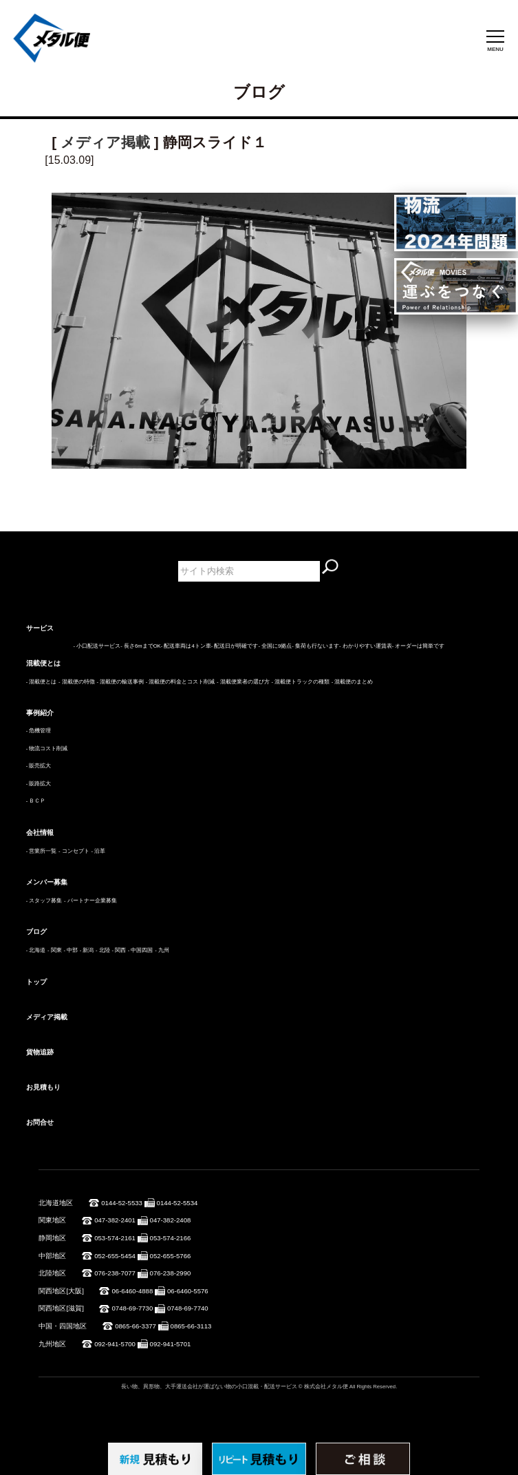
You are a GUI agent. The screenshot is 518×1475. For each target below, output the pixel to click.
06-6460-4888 (132, 1291)
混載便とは (43, 663)
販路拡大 (40, 784)
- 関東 (54, 950)
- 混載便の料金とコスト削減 (180, 682)
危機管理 (40, 731)
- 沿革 (98, 851)
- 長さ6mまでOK (140, 646)
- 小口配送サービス (97, 646)
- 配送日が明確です (235, 646)
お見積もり (43, 1087)
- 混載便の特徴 (76, 682)
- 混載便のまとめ (353, 682)
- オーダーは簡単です (418, 646)
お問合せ (40, 1122)
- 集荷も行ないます (315, 646)
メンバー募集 (46, 882)
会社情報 (40, 832)
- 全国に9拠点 (275, 646)
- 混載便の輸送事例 (120, 682)
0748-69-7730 (132, 1308)
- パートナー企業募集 (90, 901)
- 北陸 (103, 950)
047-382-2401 (115, 1220)
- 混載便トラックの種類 (300, 682)
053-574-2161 (115, 1238)
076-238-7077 (115, 1273)
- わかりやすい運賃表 (365, 646)
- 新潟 (87, 950)
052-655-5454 (115, 1256)
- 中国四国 (140, 950)
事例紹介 (40, 713)
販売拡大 (40, 766)
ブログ (36, 931)
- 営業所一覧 (41, 851)
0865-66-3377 (135, 1326)
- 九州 (162, 950)
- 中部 (70, 950)
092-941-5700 (115, 1344)
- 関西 (118, 950)
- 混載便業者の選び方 (243, 682)
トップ (36, 982)
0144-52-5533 (121, 1203)
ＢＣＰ (37, 801)
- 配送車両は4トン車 (186, 646)
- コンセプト (73, 851)
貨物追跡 (40, 1052)
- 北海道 (36, 950)
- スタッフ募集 (44, 901)
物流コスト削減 (48, 748)
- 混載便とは (41, 682)
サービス (40, 628)
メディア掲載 (105, 142)
